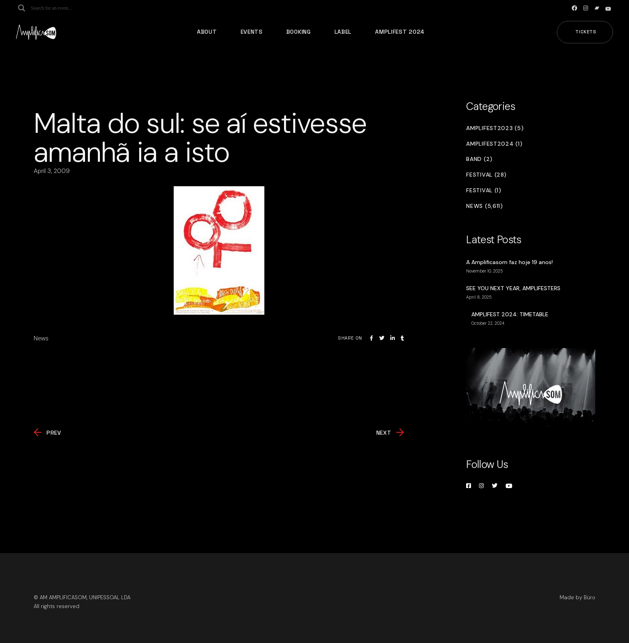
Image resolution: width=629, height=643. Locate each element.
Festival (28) (486, 174)
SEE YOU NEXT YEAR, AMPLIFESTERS (513, 288)
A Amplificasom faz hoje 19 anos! (509, 262)
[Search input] (62, 8)
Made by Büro (577, 597)
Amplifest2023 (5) (494, 128)
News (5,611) (484, 206)
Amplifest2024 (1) (494, 143)
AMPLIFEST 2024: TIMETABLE (509, 314)
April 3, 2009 (52, 171)
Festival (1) (483, 190)
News (41, 338)
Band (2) (479, 159)
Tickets (586, 32)
